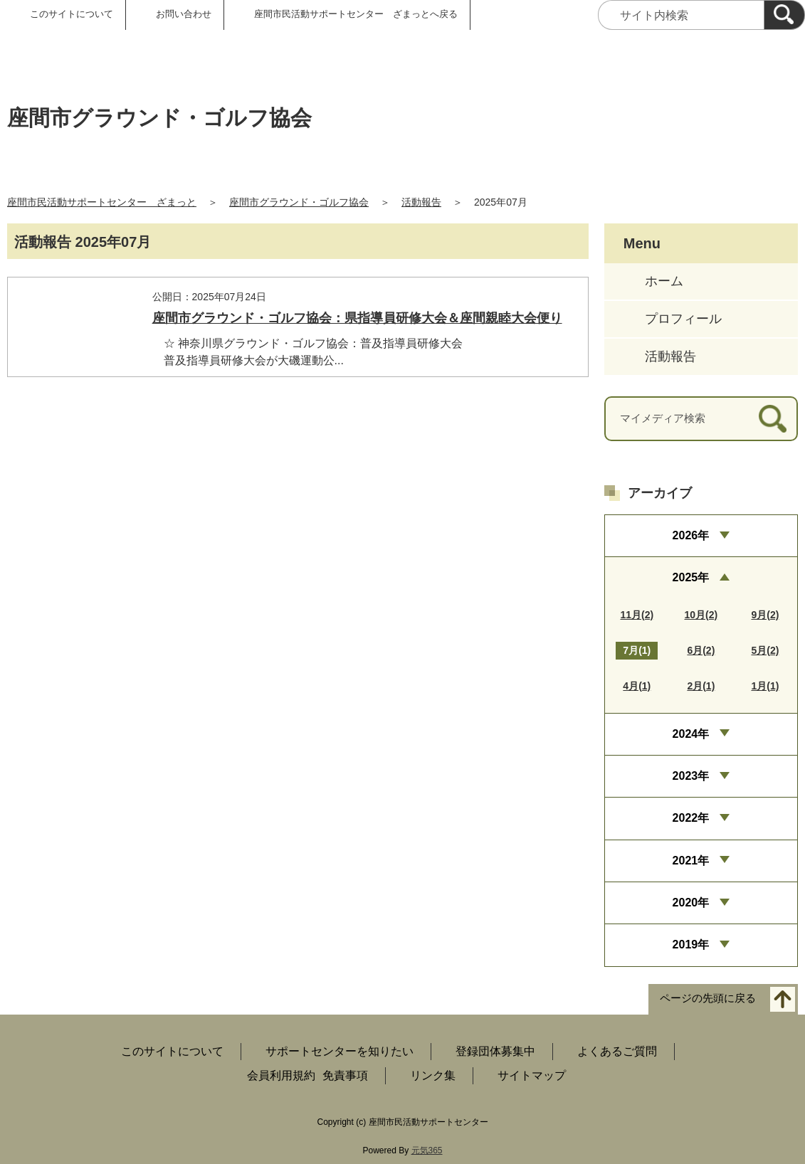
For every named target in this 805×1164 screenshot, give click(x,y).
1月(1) (765, 686)
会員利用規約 (281, 1075)
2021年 (691, 861)
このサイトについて (71, 14)
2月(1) (701, 686)
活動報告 (421, 202)
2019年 (691, 944)
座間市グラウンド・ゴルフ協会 (299, 202)
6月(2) (701, 650)
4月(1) (637, 686)
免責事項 (345, 1075)
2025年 (691, 577)
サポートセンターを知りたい (339, 1051)
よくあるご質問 (617, 1051)
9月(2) (765, 614)
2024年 (691, 734)
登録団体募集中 (495, 1051)
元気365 (427, 1150)
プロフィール (683, 319)
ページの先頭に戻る (708, 998)
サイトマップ (532, 1075)
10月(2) (701, 614)
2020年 (691, 902)
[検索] (784, 15)
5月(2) (765, 650)
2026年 (691, 535)
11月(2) (636, 614)
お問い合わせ (183, 14)
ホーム (664, 281)
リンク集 (433, 1075)
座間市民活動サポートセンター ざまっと (101, 202)
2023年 (691, 776)
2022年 (691, 818)
